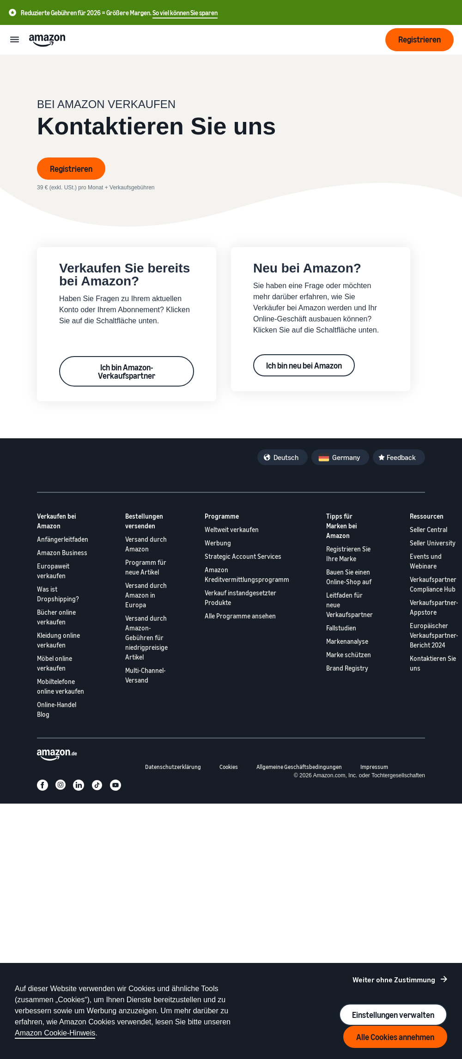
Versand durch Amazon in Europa (146, 595)
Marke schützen (348, 655)
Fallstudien (341, 628)
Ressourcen (427, 516)
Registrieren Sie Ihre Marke (348, 554)
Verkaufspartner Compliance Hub (433, 584)
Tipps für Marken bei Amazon (341, 525)
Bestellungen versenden (144, 521)
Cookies (228, 766)
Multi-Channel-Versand (145, 675)
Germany (346, 457)
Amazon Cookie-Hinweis (55, 1033)
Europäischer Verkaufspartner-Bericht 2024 (434, 635)
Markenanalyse (347, 641)
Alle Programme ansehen (240, 616)
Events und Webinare (426, 561)
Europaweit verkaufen (53, 571)
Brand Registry (347, 668)
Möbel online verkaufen (54, 663)
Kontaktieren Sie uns (433, 663)
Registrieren (71, 168)
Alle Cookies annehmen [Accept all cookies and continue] (395, 1037)
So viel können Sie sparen (185, 13)
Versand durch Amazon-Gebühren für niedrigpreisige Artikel (146, 637)
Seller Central (428, 529)
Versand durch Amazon (146, 544)
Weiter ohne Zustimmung (394, 979)
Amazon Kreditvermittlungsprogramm (247, 574)
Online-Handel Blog (56, 709)
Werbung (218, 543)
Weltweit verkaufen (232, 529)
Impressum (374, 766)
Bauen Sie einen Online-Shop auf (348, 577)
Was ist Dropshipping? (58, 594)
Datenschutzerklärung (173, 766)
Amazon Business (62, 553)
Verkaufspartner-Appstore (434, 607)
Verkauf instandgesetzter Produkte (240, 597)
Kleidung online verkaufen (58, 640)
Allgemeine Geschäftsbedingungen (299, 766)
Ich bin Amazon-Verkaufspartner (126, 371)
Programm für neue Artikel (145, 567)
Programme (222, 516)
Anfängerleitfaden (62, 539)
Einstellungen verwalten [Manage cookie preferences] (393, 1015)
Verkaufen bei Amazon (56, 521)
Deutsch (286, 457)
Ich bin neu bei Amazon (304, 365)
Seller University (433, 543)
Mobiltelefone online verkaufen (60, 686)
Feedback (401, 457)
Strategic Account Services (243, 556)
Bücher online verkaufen (56, 617)
